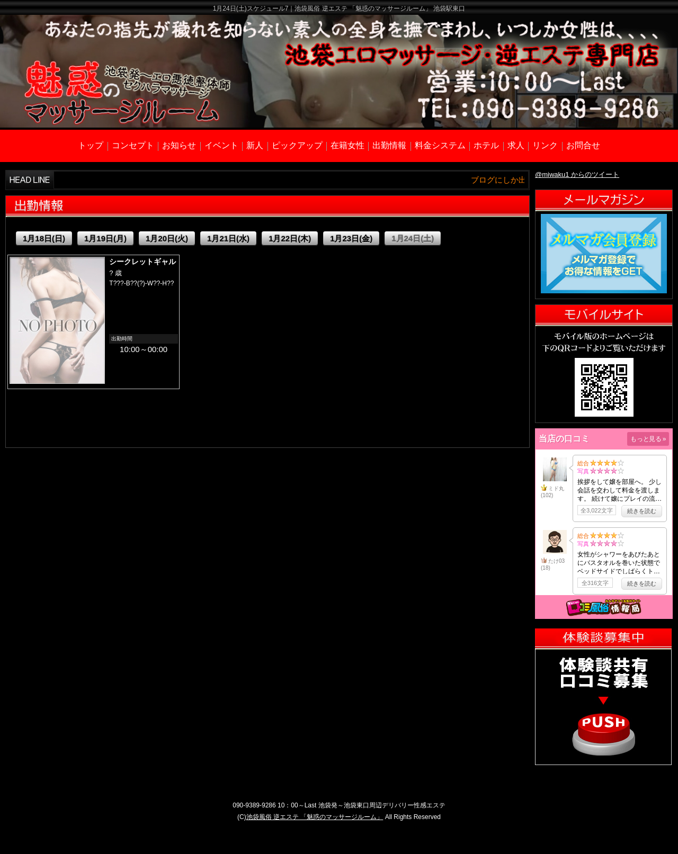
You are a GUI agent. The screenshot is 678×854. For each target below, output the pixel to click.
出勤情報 (389, 145)
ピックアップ (297, 145)
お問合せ (583, 145)
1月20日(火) (167, 238)
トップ (90, 145)
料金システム (440, 145)
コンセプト (133, 145)
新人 (254, 145)
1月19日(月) (105, 238)
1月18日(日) (44, 238)
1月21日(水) (228, 238)
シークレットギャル (142, 261)
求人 (515, 145)
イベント (221, 145)
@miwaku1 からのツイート (577, 174)
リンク (545, 145)
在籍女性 (347, 145)
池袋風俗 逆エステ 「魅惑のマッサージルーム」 (314, 817)
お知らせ (179, 145)
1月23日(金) (351, 238)
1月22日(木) (290, 238)
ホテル (486, 145)
